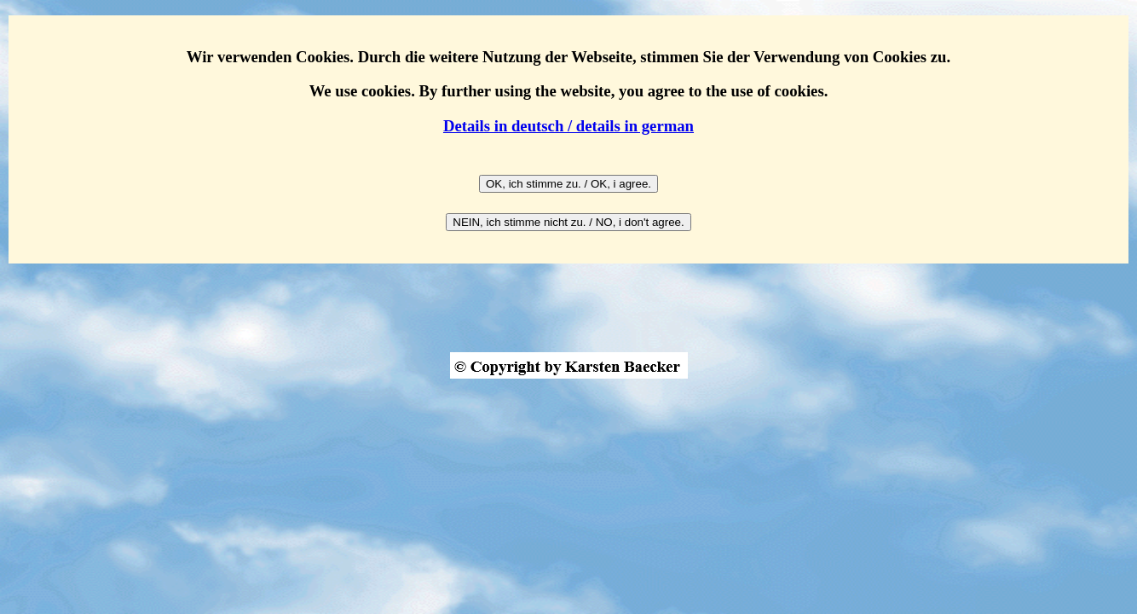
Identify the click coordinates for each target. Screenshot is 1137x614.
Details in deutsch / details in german (568, 126)
